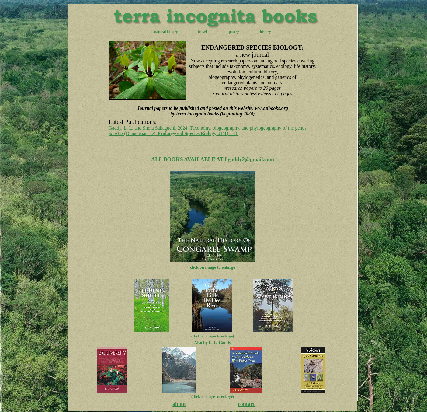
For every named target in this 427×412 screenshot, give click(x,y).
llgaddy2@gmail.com (249, 159)
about (179, 404)
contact (246, 404)
